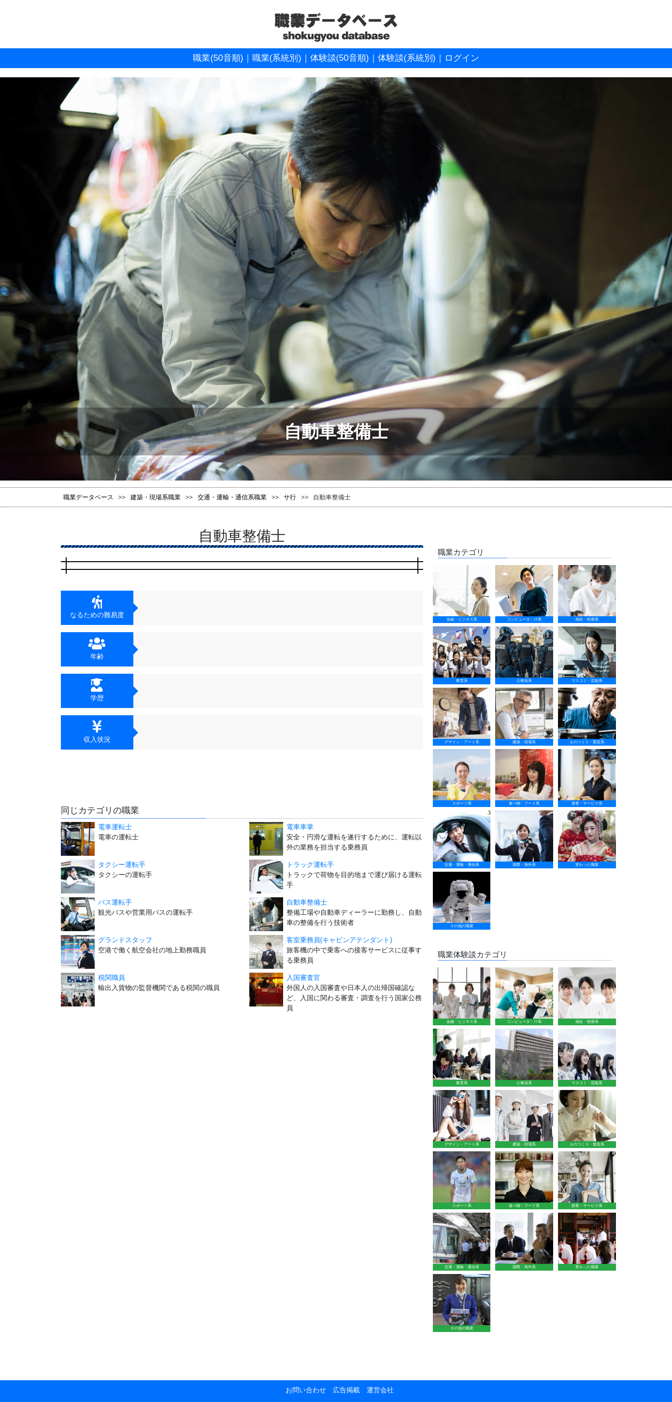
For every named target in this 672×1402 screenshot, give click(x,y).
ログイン (461, 58)
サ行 (290, 497)
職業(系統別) (276, 58)
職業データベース (88, 497)
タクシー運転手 (121, 864)
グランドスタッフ (91, 936)
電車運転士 (115, 827)
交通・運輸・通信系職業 (232, 497)
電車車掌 (300, 827)
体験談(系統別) (407, 58)
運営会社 (377, 1044)
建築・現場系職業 (155, 497)
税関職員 (77, 960)
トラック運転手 (310, 864)
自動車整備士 (273, 902)
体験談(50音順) (339, 58)
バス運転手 (81, 902)
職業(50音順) (218, 58)
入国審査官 (269, 960)
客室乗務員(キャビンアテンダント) (305, 936)
